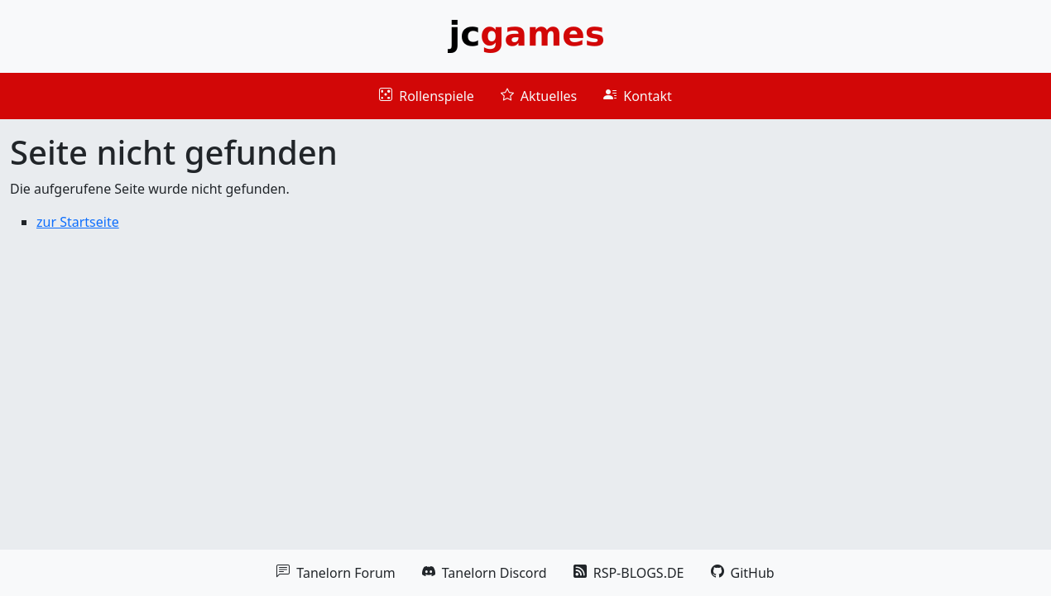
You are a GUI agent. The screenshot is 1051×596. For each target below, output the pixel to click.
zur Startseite (77, 222)
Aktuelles (539, 96)
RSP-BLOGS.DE (628, 573)
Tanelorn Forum (335, 573)
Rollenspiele (426, 96)
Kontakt (637, 96)
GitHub (743, 573)
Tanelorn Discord (484, 573)
